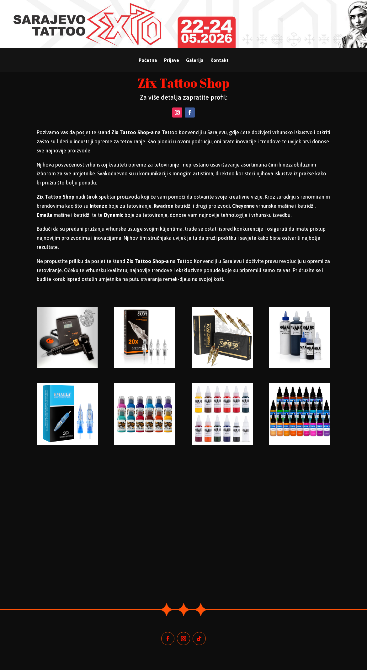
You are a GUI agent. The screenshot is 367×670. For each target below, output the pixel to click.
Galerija (195, 60)
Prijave (171, 60)
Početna (148, 60)
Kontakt (219, 60)
